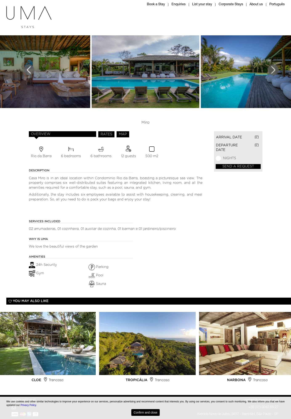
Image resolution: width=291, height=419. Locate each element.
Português (277, 4)
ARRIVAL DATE (229, 137)
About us (256, 4)
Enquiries (178, 4)
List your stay (202, 4)
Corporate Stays (231, 4)
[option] (147, 349)
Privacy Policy (28, 405)
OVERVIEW (40, 134)
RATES (106, 134)
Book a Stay (156, 4)
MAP (123, 134)
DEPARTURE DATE (227, 148)
